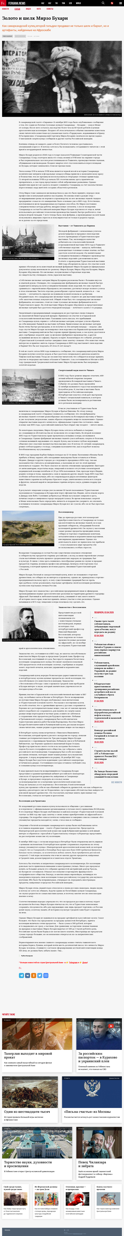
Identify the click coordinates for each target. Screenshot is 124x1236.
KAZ (42, 3)
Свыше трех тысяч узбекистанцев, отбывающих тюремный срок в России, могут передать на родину (107, 626)
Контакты (7, 1230)
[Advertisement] (62, 997)
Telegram (73, 962)
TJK (56, 3)
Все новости (116, 782)
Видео (28, 9)
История (36, 36)
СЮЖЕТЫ (50, 9)
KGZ (49, 3)
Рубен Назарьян (7, 36)
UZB (70, 3)
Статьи (17, 9)
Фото (39, 9)
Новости (5, 9)
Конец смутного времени (104, 1188)
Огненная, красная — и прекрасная (76, 1188)
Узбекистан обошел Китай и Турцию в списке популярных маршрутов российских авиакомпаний (107, 650)
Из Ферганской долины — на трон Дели (46, 1188)
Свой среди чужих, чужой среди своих (13, 1188)
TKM (63, 3)
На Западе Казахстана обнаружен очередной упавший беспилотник (106, 774)
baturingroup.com (77, 1233)
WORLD (78, 3)
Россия (30, 36)
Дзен (84, 962)
